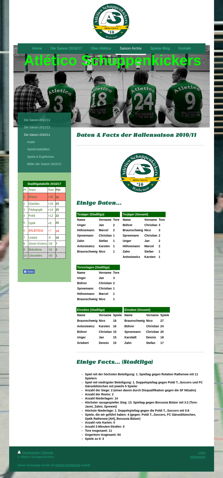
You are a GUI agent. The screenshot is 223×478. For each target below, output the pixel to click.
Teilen (29, 271)
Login (201, 452)
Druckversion (29, 452)
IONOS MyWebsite (67, 465)
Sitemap (47, 452)
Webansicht (198, 457)
